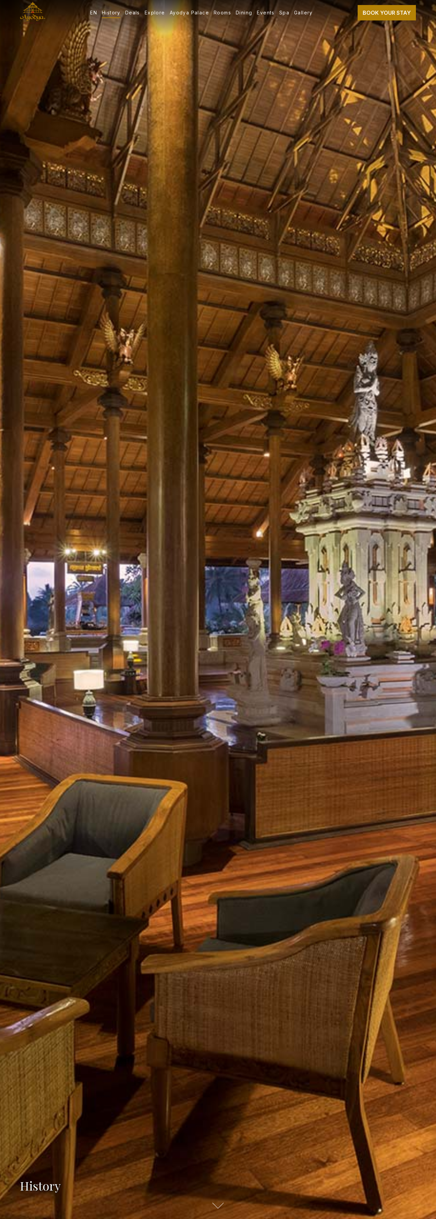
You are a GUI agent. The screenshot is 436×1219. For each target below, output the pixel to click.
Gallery (303, 12)
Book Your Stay (387, 12)
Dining (244, 12)
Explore (155, 12)
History (111, 12)
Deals (132, 12)
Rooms (222, 12)
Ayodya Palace (189, 12)
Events (265, 12)
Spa (284, 12)
